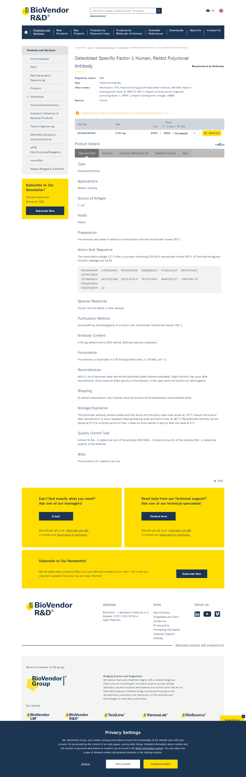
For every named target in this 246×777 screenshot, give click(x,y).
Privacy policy (161, 625)
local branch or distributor (72, 534)
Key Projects (79, 31)
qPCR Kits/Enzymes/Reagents (45, 150)
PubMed (219, 144)
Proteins (35, 88)
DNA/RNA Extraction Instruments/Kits (43, 137)
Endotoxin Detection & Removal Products (44, 115)
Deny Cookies (122, 764)
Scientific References (156, 31)
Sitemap (158, 638)
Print (220, 480)
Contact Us (214, 30)
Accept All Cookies (160, 764)
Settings (85, 764)
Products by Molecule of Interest (129, 31)
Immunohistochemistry (44, 105)
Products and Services (41, 31)
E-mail (56, 516)
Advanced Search (98, 16)
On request (181, 133)
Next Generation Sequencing (40, 78)
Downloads (176, 30)
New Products (62, 31)
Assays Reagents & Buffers (47, 169)
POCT (33, 67)
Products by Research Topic (100, 31)
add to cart (214, 133)
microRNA (36, 160)
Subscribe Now (45, 210)
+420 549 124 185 (77, 530)
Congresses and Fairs (165, 616)
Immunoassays (39, 59)
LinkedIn (197, 614)
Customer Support (164, 634)
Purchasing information (166, 629)
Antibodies (122, 47)
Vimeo (217, 614)
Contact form (158, 516)
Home (26, 32)
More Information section (149, 748)
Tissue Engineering (42, 126)
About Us (195, 30)
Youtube (207, 614)
